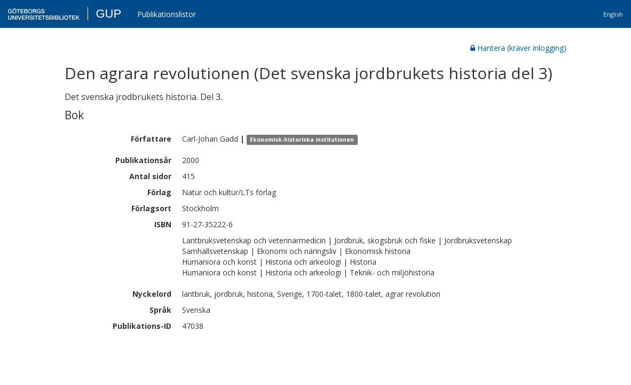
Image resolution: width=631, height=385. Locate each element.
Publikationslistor (166, 14)
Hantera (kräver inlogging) (518, 48)
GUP (108, 13)
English (613, 14)
